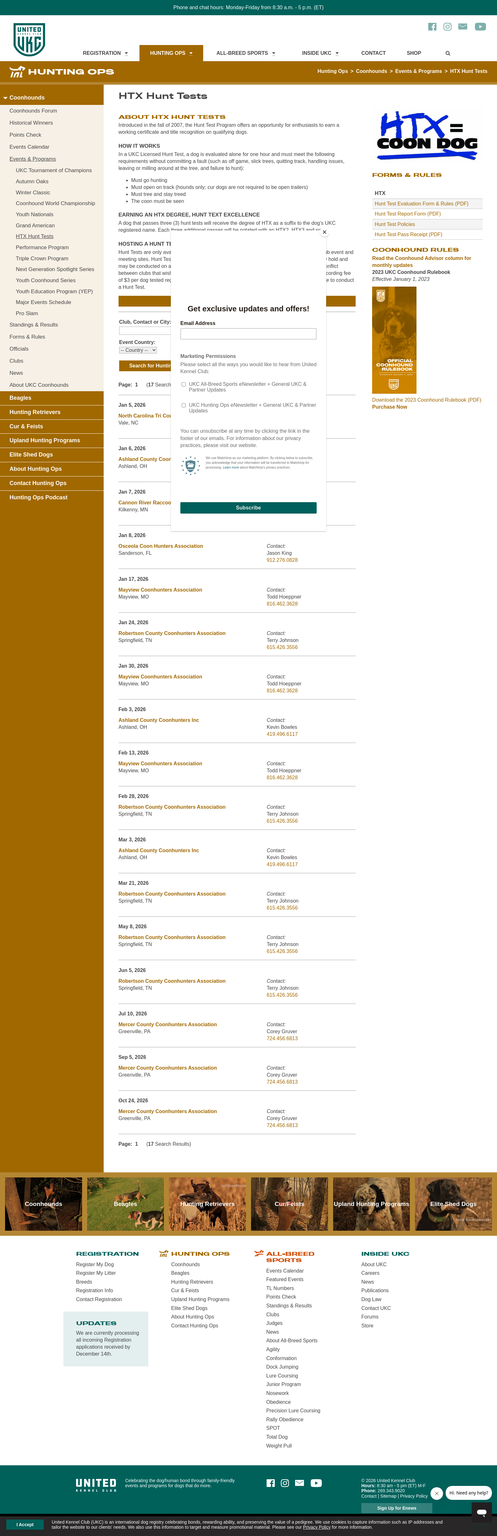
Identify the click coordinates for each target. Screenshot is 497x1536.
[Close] (324, 232)
